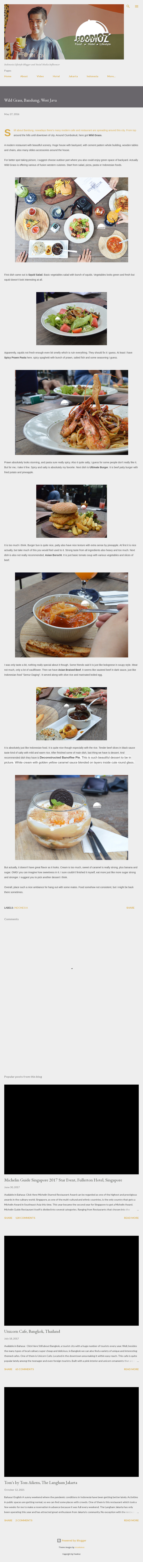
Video (40, 76)
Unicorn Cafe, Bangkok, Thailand (32, 1331)
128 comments (25, 1217)
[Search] (128, 6)
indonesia (21, 907)
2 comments (23, 1520)
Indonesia (92, 76)
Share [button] (130, 907)
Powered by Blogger (71, 1540)
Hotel (56, 76)
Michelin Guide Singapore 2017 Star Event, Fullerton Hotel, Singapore (63, 1180)
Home (7, 76)
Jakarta (73, 76)
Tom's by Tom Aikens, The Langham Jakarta (40, 1482)
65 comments (24, 1369)
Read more (131, 1217)
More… (111, 76)
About (24, 76)
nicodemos (79, 1547)
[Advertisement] (71, 1039)
